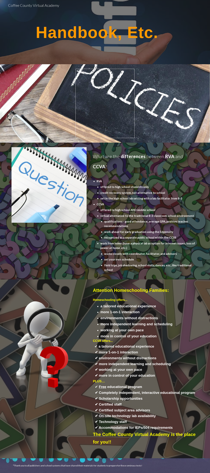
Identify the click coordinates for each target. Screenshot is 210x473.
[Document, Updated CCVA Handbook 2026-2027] (105, 103)
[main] (97, 32)
